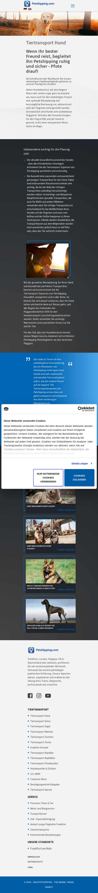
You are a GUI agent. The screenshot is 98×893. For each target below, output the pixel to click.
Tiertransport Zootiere (41, 736)
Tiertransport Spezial (41, 789)
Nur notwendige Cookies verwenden (48, 477)
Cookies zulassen (79, 477)
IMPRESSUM (34, 856)
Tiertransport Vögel (40, 726)
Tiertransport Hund (40, 715)
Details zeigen (80, 463)
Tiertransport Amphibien (42, 758)
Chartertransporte (39, 829)
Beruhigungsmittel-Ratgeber (45, 784)
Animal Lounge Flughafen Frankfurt (48, 824)
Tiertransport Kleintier (41, 731)
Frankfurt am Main (41, 848)
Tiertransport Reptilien (42, 752)
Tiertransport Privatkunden (44, 763)
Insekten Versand (39, 747)
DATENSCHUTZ (35, 861)
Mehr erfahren (66, 509)
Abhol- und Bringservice (42, 808)
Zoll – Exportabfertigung (42, 819)
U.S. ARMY (35, 773)
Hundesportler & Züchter (43, 768)
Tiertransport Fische (40, 742)
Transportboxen (38, 813)
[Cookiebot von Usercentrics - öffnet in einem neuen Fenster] (80, 409)
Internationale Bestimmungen (45, 834)
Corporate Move (38, 779)
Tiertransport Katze (40, 721)
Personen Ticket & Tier (42, 803)
